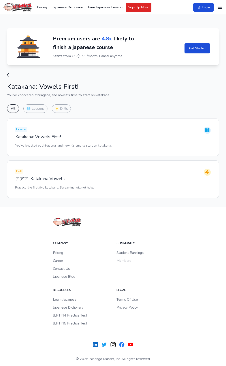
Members (124, 260)
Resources (62, 290)
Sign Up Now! (138, 7)
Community (126, 243)
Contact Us (61, 268)
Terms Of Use (127, 299)
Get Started (197, 48)
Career (58, 260)
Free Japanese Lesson (105, 7)
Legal (121, 290)
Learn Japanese (65, 299)
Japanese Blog (64, 276)
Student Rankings (130, 252)
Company (60, 243)
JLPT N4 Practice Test (70, 315)
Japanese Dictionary (67, 7)
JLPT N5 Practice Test (70, 323)
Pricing (42, 7)
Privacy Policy (127, 307)
